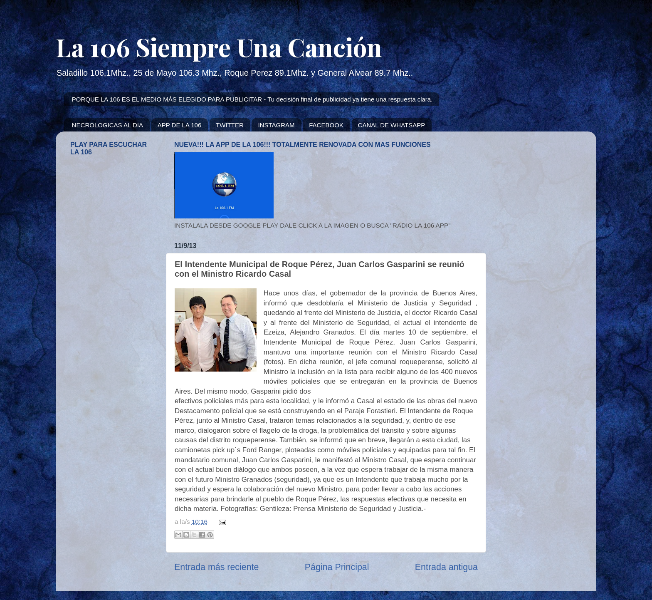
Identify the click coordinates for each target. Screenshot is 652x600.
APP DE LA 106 (180, 125)
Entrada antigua (446, 567)
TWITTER (230, 125)
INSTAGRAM (276, 125)
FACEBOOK (326, 125)
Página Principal (337, 567)
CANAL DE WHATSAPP (391, 125)
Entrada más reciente (216, 567)
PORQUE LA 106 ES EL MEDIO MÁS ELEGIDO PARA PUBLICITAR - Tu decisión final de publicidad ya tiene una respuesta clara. (252, 99)
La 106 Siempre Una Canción (219, 46)
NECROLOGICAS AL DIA (107, 125)
